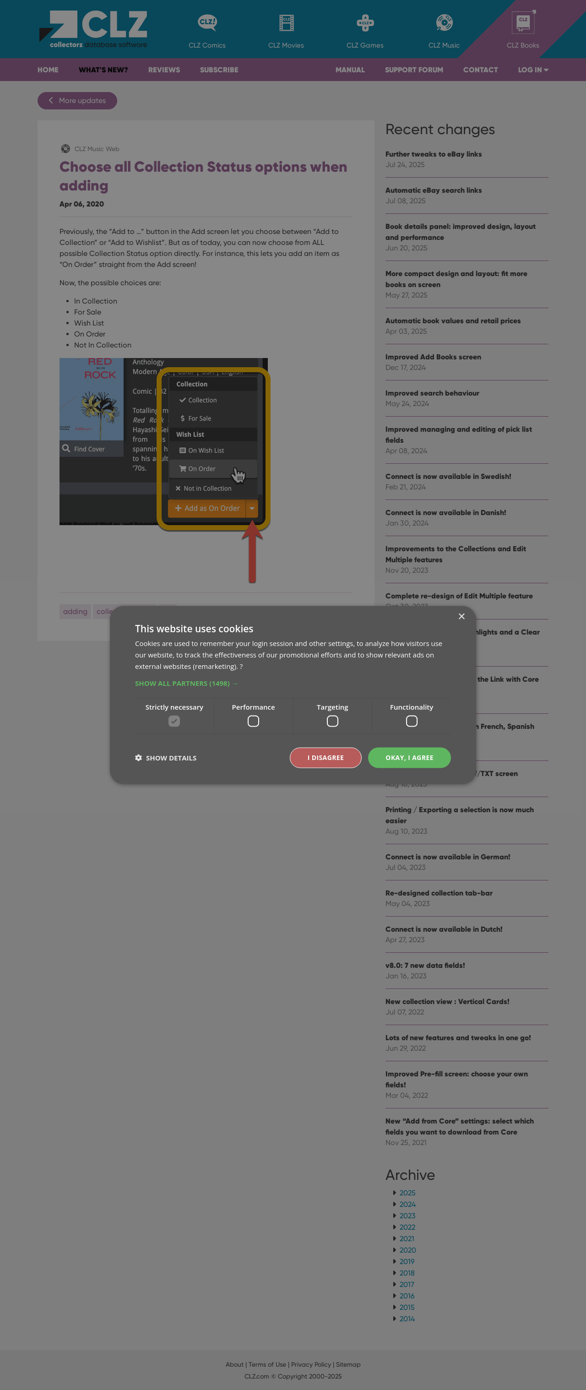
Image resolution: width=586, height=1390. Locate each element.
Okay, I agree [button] (409, 757)
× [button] (461, 617)
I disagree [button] (326, 757)
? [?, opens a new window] (241, 665)
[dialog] (293, 695)
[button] (293, 683)
